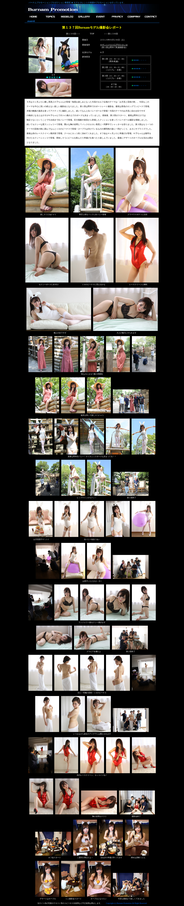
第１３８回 (113, 34)
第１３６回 (71, 34)
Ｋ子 (102, 52)
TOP (92, 33)
